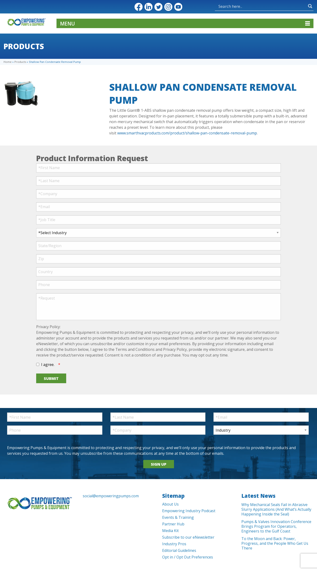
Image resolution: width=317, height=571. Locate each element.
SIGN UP (158, 464)
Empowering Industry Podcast (188, 510)
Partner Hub (173, 524)
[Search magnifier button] (310, 6)
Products (20, 62)
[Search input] (262, 6)
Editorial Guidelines (179, 550)
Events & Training (178, 517)
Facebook (139, 7)
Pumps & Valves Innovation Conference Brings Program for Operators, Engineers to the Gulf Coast (276, 526)
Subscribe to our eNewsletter (188, 537)
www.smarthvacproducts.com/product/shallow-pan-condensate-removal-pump (187, 133)
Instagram (168, 7)
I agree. (47, 364)
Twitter (158, 7)
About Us (170, 504)
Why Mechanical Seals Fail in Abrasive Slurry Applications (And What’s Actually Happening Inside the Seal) (276, 509)
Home (8, 62)
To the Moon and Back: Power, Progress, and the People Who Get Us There (274, 543)
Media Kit (170, 530)
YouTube (178, 7)
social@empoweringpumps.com (111, 495)
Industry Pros (174, 543)
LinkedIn (148, 7)
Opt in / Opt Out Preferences (187, 557)
